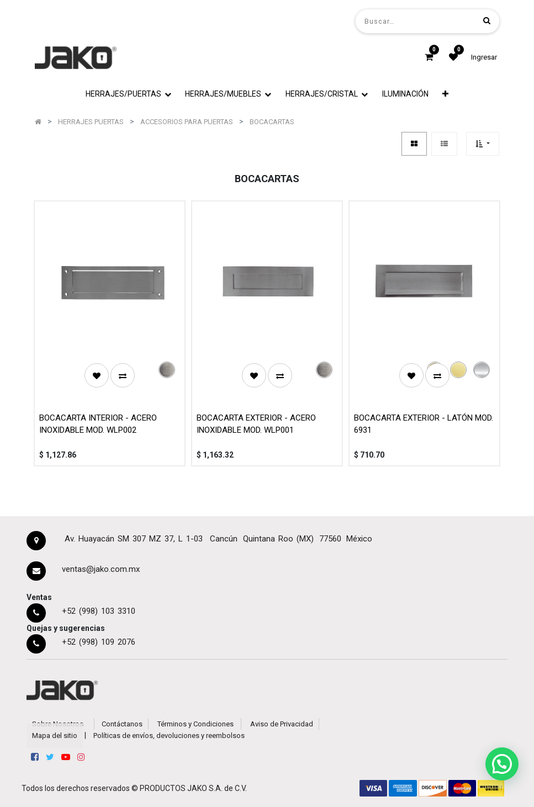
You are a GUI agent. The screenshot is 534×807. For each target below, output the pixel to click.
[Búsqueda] (486, 21)
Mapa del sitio (54, 735)
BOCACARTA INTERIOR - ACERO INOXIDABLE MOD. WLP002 (98, 424)
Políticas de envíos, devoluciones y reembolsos (169, 735)
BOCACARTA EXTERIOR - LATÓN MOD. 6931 (423, 424)
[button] (445, 94)
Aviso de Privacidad (281, 724)
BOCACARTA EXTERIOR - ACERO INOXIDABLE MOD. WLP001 (256, 424)
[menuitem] (405, 94)
